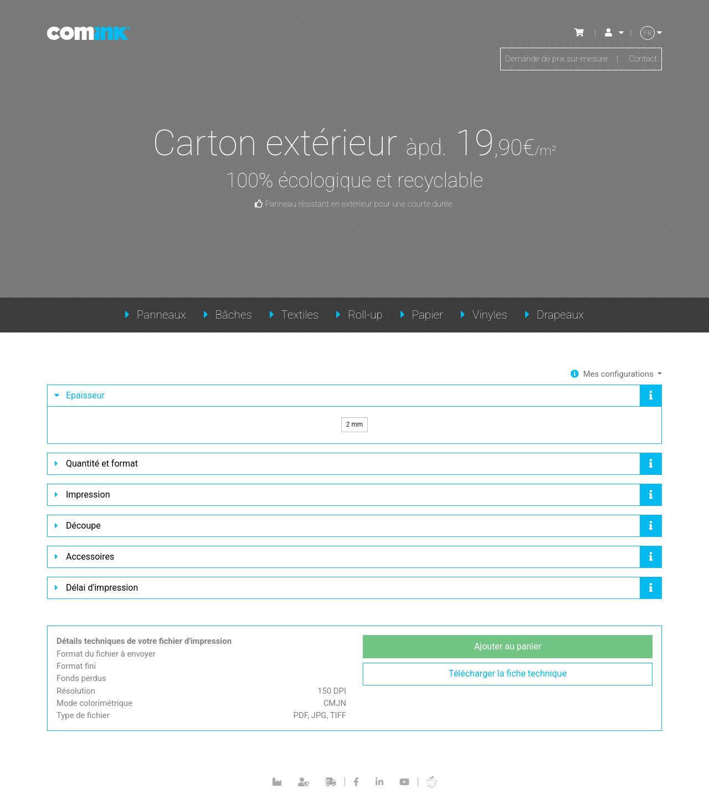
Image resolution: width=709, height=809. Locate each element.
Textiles (300, 314)
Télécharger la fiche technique (508, 679)
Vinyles (489, 314)
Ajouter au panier (507, 652)
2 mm (355, 427)
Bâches (233, 314)
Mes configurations (616, 374)
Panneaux (161, 314)
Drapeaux (560, 314)
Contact (641, 60)
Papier (427, 314)
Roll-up (365, 314)
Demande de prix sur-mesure (550, 60)
